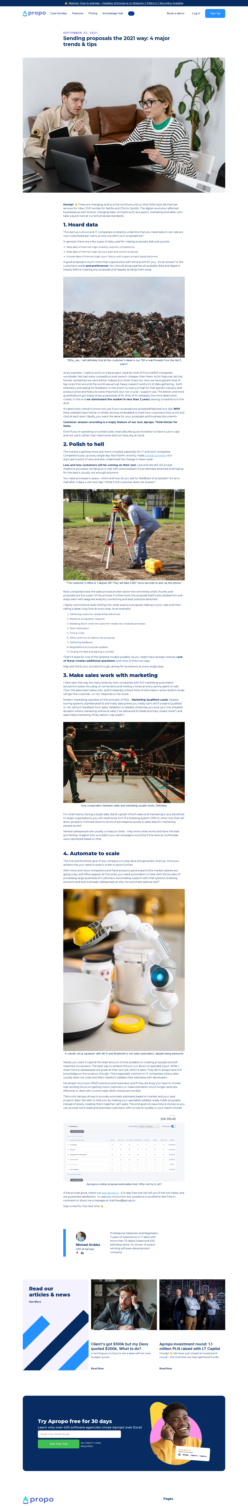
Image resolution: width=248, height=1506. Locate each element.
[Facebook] (77, 1253)
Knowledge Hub (112, 13)
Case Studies (58, 13)
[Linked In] (82, 1253)
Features (77, 13)
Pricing (92, 13)
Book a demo (175, 13)
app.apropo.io (110, 1192)
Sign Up (215, 13)
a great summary (156, 455)
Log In (196, 13)
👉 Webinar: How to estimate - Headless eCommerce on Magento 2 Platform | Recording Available (124, 3)
